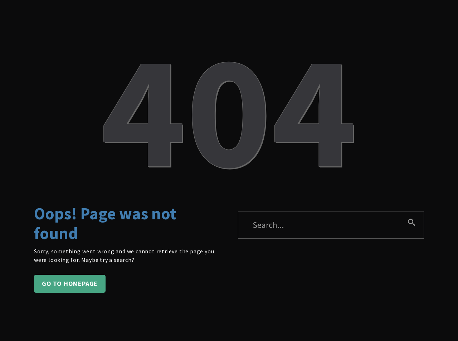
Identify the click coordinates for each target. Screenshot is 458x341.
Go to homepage (70, 283)
